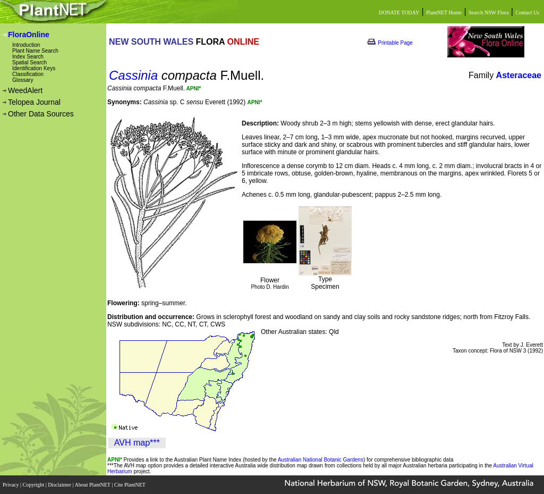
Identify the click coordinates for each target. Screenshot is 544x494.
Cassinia (133, 75)
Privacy (11, 485)
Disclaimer (60, 485)
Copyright (34, 485)
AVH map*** (137, 442)
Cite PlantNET (130, 485)
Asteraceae (518, 75)
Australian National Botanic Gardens (320, 460)
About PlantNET (93, 485)
